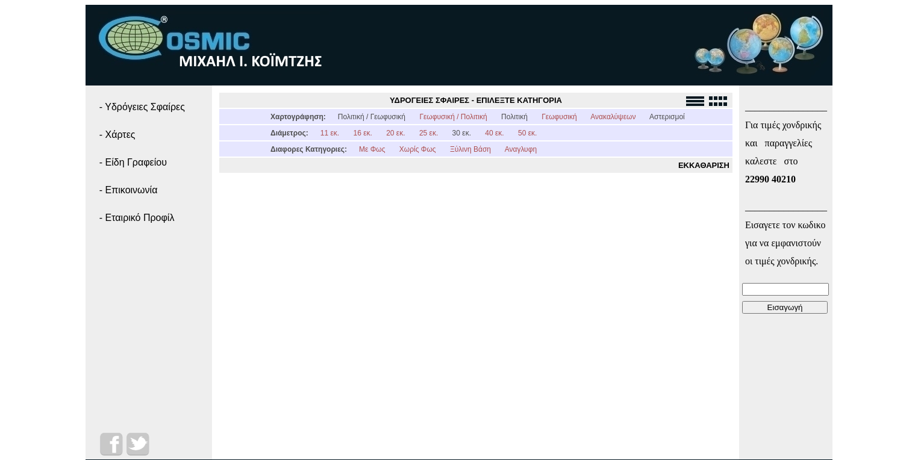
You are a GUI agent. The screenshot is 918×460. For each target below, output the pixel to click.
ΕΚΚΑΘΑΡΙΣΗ (703, 165)
